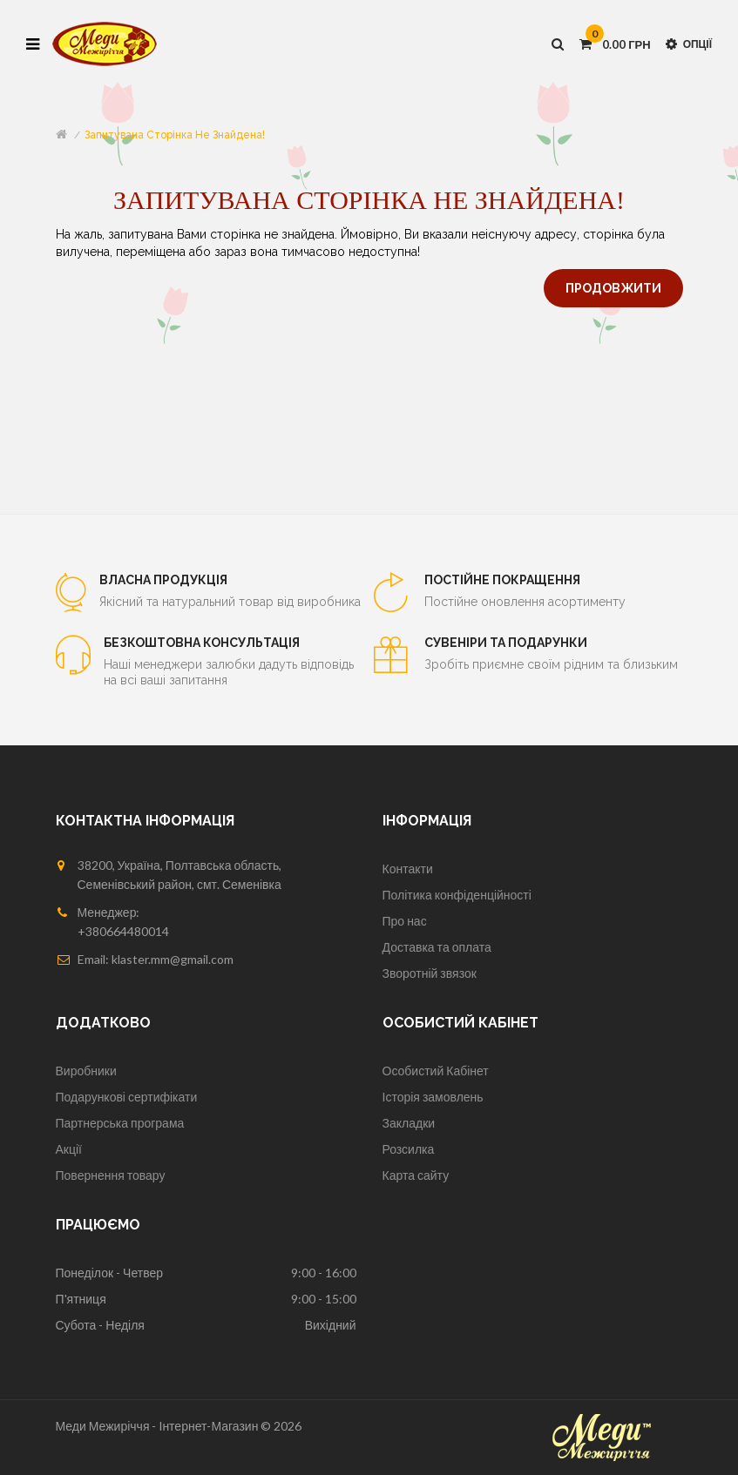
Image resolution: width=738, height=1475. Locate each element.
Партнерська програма (120, 1122)
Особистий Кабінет (436, 1070)
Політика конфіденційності (457, 894)
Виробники (86, 1070)
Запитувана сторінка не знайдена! (175, 135)
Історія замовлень (433, 1096)
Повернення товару (111, 1175)
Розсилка (409, 1149)
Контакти (408, 868)
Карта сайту (416, 1175)
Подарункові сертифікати (127, 1096)
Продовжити (613, 288)
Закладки (409, 1122)
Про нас (405, 920)
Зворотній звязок (430, 973)
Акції (69, 1149)
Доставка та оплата (437, 947)
